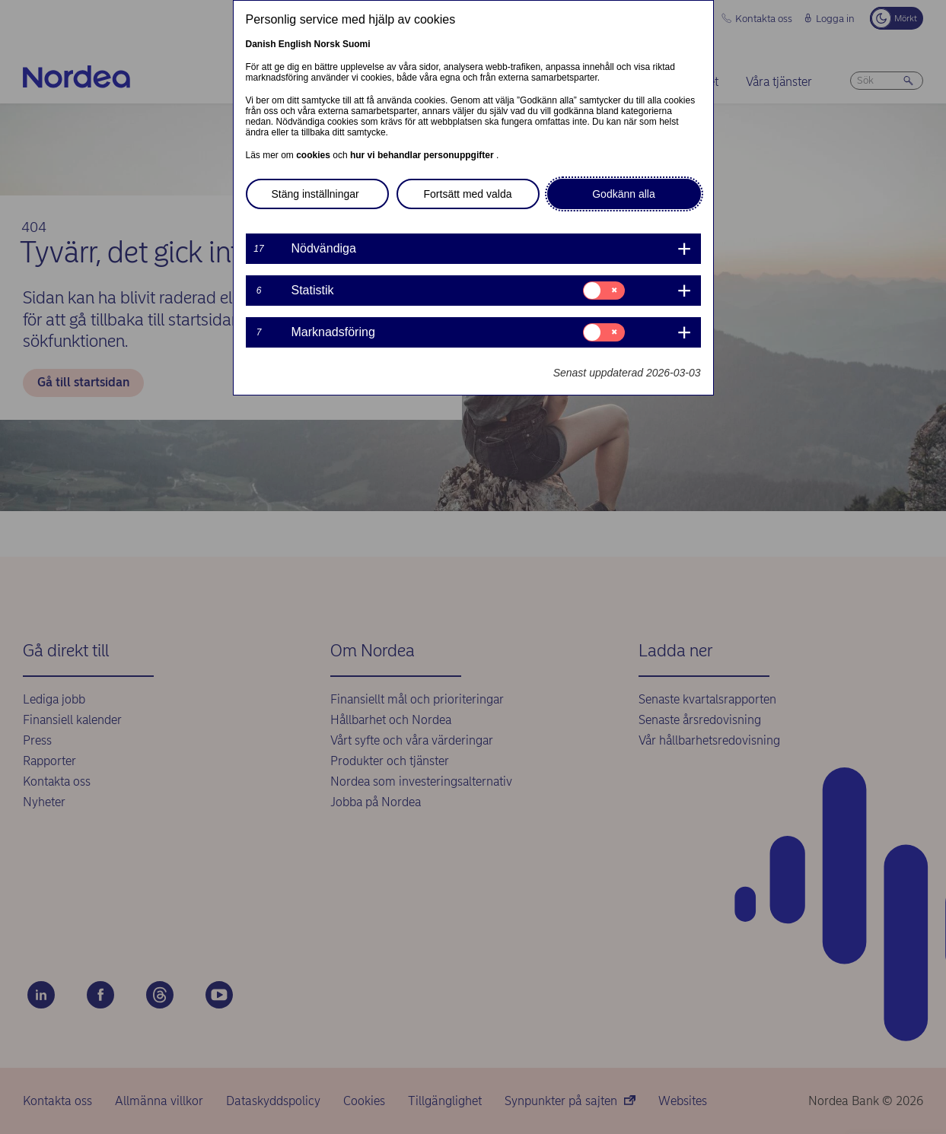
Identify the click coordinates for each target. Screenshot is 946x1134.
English (295, 44)
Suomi (356, 44)
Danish (261, 44)
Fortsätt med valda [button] (468, 194)
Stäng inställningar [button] (315, 194)
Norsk (327, 44)
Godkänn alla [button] (623, 194)
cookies (314, 155)
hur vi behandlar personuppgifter (423, 155)
